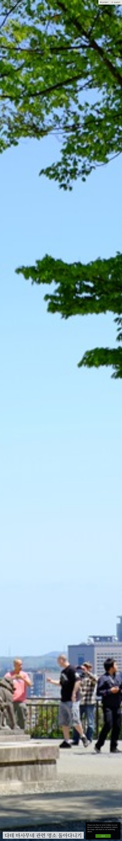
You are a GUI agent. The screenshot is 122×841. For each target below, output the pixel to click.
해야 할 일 (10, 829)
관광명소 (32, 829)
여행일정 (21, 829)
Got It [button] (103, 836)
